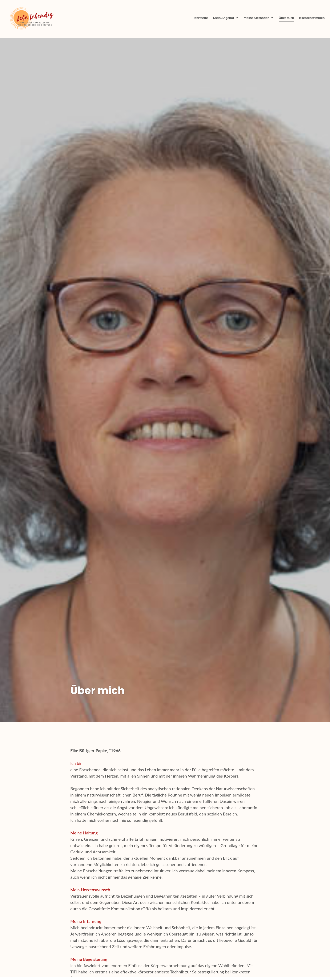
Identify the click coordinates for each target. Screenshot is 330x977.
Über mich (285, 19)
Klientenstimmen (311, 19)
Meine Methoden (255, 19)
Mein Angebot (222, 19)
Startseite (200, 19)
